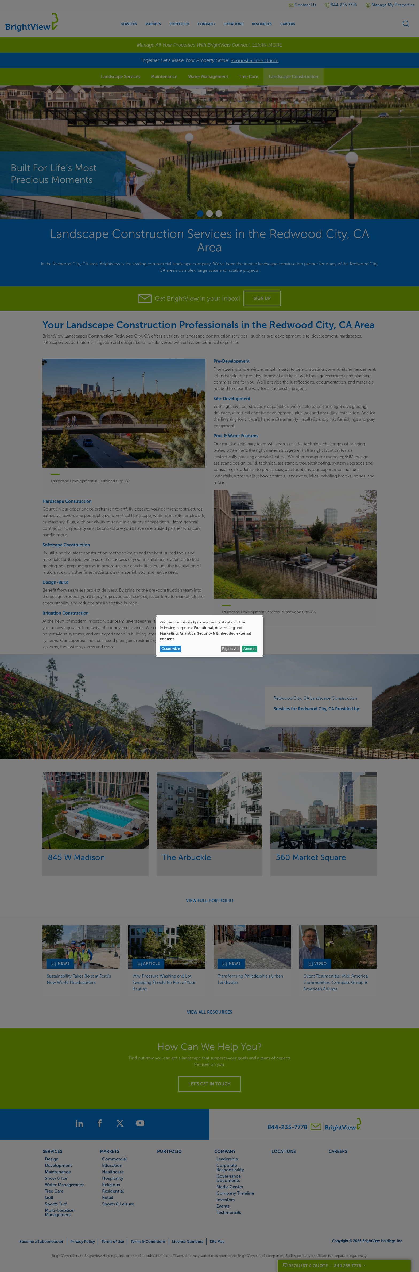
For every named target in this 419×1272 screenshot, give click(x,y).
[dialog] (209, 636)
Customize (170, 648)
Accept (249, 648)
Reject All (230, 648)
